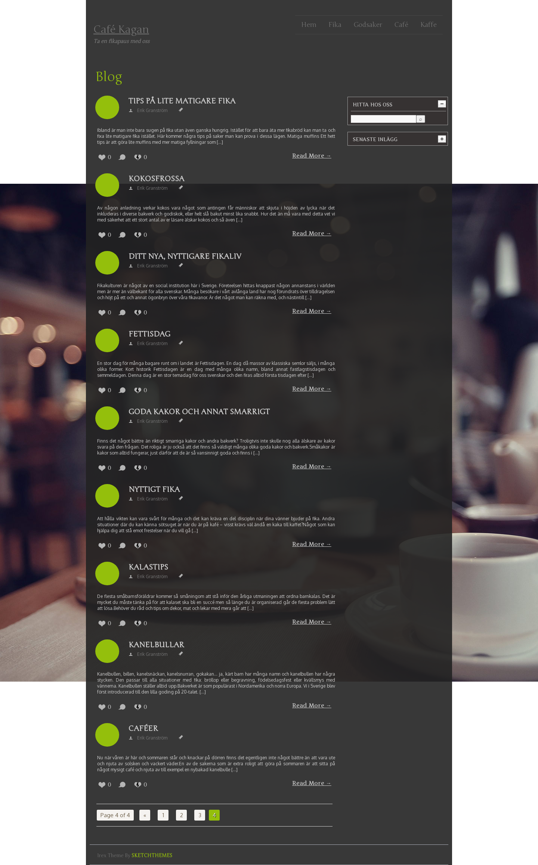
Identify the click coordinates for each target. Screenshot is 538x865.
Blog (108, 77)
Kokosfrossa (156, 178)
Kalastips (148, 567)
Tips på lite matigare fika (182, 101)
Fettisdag (149, 334)
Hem (308, 25)
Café (401, 25)
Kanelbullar (156, 644)
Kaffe (428, 25)
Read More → (311, 156)
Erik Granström (152, 110)
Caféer (143, 728)
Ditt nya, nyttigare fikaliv (185, 256)
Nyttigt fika (154, 489)
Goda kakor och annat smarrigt (199, 411)
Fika (334, 25)
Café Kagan (121, 29)
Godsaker (367, 25)
